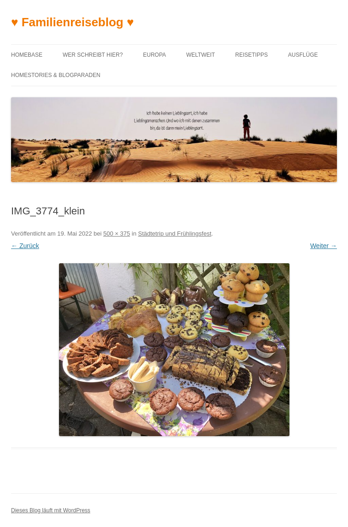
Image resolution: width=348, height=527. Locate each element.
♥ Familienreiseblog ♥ (72, 22)
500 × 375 (116, 233)
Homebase (26, 55)
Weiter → (323, 245)
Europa (154, 55)
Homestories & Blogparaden (55, 75)
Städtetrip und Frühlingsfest (175, 233)
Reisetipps (251, 55)
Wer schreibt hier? (93, 55)
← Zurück (25, 245)
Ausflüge (303, 55)
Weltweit (200, 55)
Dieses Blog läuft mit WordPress (50, 510)
